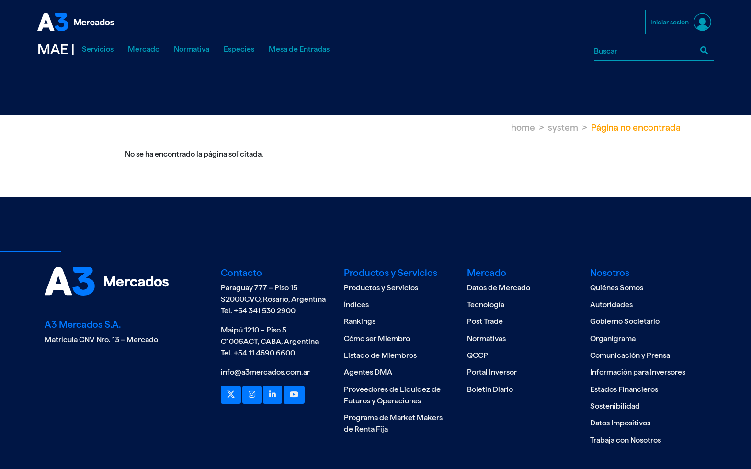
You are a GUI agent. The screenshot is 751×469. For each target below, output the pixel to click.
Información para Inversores (637, 372)
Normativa (191, 49)
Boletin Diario (490, 389)
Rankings (360, 321)
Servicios (98, 49)
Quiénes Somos (616, 287)
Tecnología (485, 304)
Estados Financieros (624, 389)
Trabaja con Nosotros (625, 440)
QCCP (477, 355)
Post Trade (485, 321)
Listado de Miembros (380, 355)
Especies (239, 49)
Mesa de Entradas (299, 49)
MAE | (56, 48)
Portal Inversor (492, 372)
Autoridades (611, 304)
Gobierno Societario (625, 321)
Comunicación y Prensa (630, 355)
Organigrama (613, 338)
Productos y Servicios (381, 287)
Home (523, 127)
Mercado (143, 49)
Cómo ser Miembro (377, 338)
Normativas (486, 338)
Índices (356, 304)
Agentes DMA (368, 372)
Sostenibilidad (615, 406)
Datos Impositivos (620, 422)
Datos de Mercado (498, 287)
